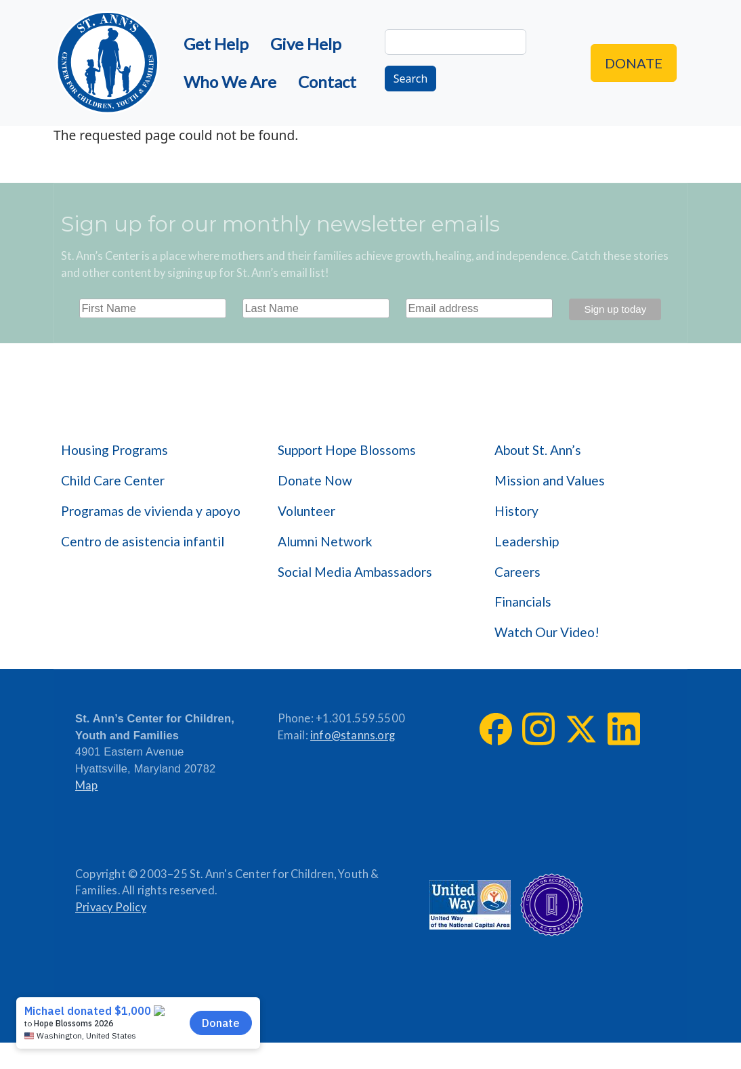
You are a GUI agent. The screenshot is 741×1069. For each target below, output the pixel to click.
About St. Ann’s (537, 450)
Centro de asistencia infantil (142, 541)
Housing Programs (114, 450)
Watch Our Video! (546, 632)
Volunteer (306, 511)
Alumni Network (325, 541)
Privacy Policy (110, 907)
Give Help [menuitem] (305, 43)
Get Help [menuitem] (216, 43)
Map (86, 785)
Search (411, 78)
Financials (522, 601)
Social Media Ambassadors (355, 572)
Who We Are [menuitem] (230, 81)
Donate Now (315, 480)
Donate (633, 63)
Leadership (526, 541)
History (516, 511)
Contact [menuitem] (327, 81)
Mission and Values (549, 480)
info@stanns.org (352, 735)
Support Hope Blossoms (347, 450)
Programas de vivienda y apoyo (150, 511)
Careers (517, 572)
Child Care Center (113, 480)
